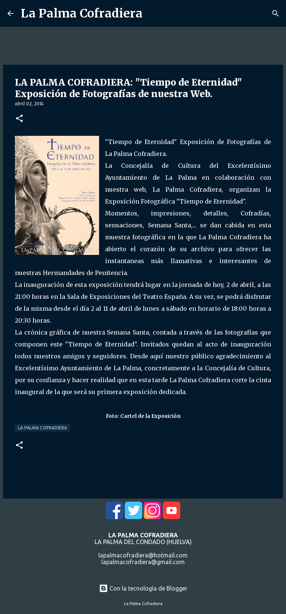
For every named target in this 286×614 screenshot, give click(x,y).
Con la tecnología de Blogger (143, 588)
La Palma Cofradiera (82, 13)
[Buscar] (275, 13)
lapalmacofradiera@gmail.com (143, 562)
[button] (19, 119)
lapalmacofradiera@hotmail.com (143, 555)
